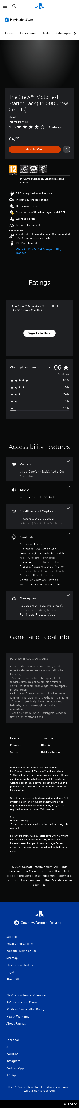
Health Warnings (19, 820)
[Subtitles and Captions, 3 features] (39, 516)
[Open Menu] (4, 6)
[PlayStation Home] (39, 6)
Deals (46, 33)
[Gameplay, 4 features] (39, 605)
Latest (9, 33)
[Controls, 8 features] (39, 560)
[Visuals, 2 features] (39, 469)
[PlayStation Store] (19, 19)
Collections (28, 33)
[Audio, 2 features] (39, 493)
